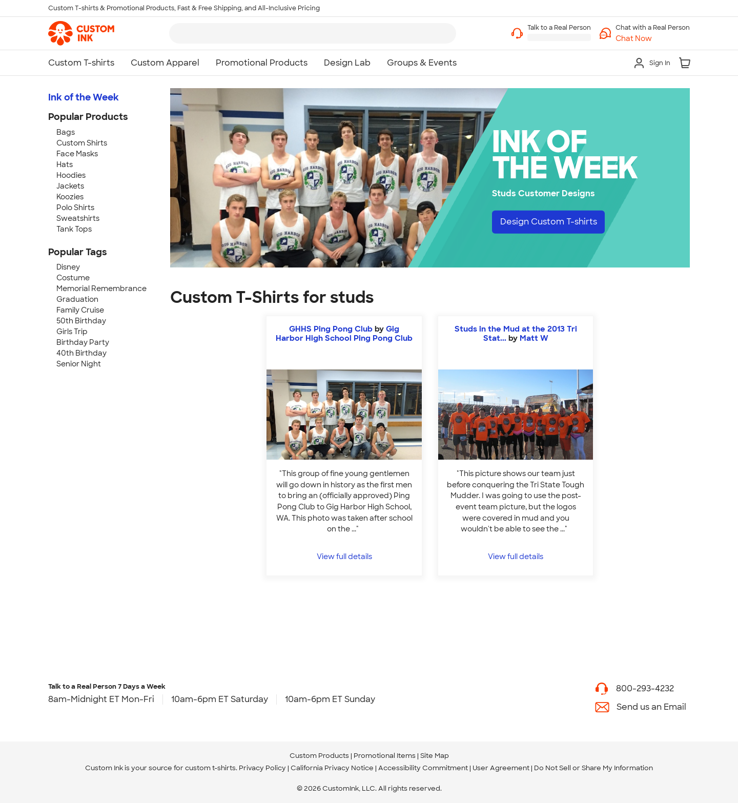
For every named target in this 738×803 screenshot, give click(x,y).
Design (548, 221)
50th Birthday (81, 320)
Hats (64, 164)
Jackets (70, 186)
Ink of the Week (83, 97)
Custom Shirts (81, 143)
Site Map (434, 755)
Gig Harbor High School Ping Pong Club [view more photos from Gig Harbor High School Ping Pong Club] (344, 333)
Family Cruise (80, 310)
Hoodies (71, 175)
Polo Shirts (75, 207)
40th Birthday (81, 353)
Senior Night (78, 363)
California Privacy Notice (332, 768)
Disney (68, 267)
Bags (65, 132)
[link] (81, 33)
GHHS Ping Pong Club (331, 329)
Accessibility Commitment (423, 768)
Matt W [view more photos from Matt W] (534, 338)
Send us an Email (651, 707)
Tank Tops (74, 229)
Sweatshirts (77, 218)
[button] (653, 38)
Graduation (77, 299)
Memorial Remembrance (101, 288)
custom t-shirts (210, 768)
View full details (344, 556)
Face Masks (77, 153)
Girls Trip (72, 331)
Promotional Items (385, 755)
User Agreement (501, 768)
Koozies (70, 196)
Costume (73, 277)
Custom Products (319, 755)
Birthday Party (82, 342)
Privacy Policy (262, 768)
